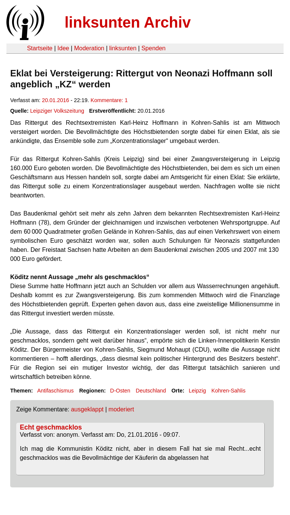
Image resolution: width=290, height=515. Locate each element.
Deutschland (151, 391)
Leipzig (197, 391)
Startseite (39, 48)
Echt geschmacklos (51, 427)
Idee (63, 48)
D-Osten (120, 391)
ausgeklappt (87, 409)
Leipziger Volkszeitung (57, 111)
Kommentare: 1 (109, 100)
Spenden (153, 48)
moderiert (121, 409)
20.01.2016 (55, 100)
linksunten (122, 48)
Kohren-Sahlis (228, 391)
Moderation (89, 48)
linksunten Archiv (128, 22)
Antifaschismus (55, 391)
